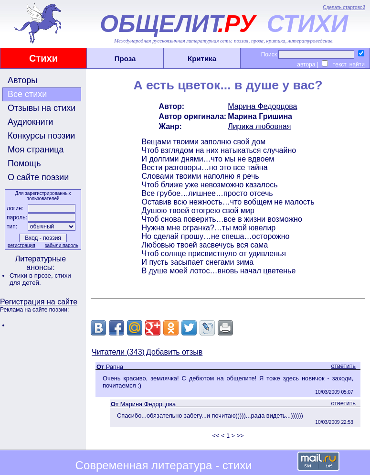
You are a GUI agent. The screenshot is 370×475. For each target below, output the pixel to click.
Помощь (24, 163)
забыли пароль (61, 245)
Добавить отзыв (174, 352)
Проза (125, 58)
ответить (343, 365)
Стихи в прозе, (32, 275)
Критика (202, 58)
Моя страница (36, 149)
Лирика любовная (259, 126)
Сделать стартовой (344, 7)
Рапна (114, 366)
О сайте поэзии (38, 177)
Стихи (43, 58)
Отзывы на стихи (41, 108)
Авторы (22, 80)
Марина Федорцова (262, 106)
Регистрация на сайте (38, 302)
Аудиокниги (30, 122)
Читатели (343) (118, 352)
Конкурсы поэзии (41, 135)
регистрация (21, 245)
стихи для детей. (40, 279)
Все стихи (27, 94)
